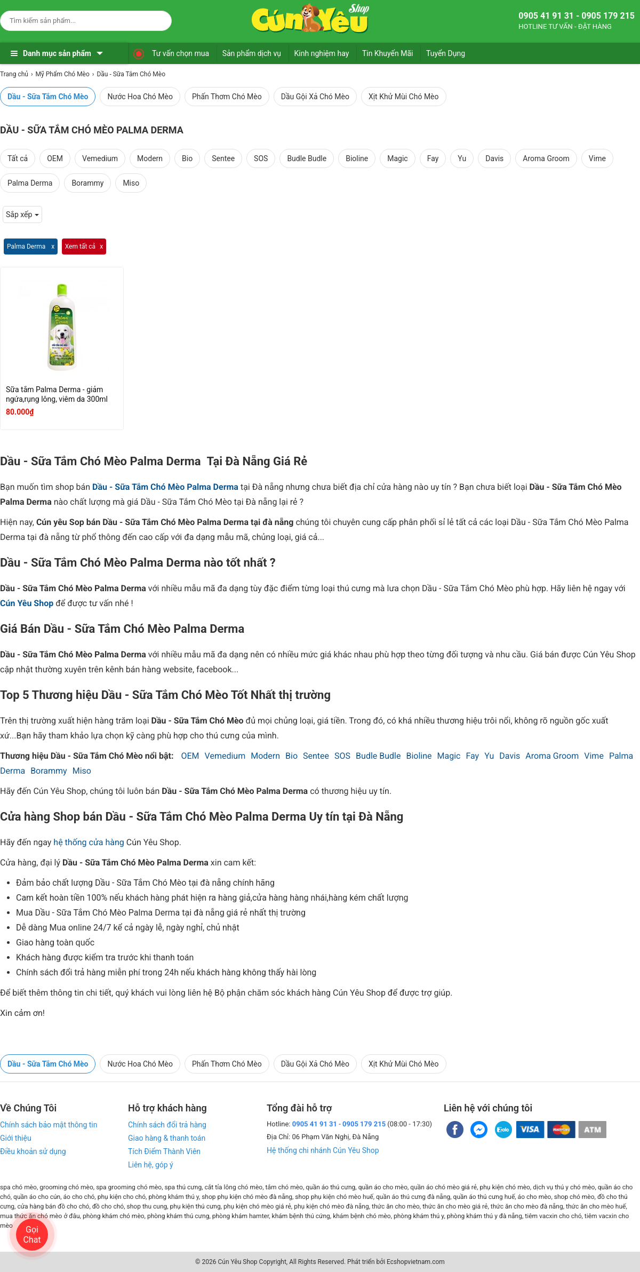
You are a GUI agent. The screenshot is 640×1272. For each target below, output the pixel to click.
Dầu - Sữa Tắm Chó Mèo (47, 96)
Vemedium (100, 158)
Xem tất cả (80, 246)
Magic (397, 158)
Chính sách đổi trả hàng (167, 1124)
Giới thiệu (15, 1138)
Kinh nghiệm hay (321, 53)
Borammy (87, 183)
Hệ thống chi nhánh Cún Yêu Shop (323, 1150)
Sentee (223, 158)
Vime (597, 158)
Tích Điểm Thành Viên (164, 1151)
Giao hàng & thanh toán (166, 1138)
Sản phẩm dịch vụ (251, 53)
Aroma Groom (546, 158)
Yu (462, 158)
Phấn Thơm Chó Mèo (227, 96)
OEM (55, 158)
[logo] (310, 18)
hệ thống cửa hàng (88, 842)
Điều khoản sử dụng (33, 1151)
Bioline (357, 158)
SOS (261, 158)
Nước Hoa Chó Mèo (139, 96)
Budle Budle (306, 158)
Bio (187, 158)
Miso (131, 183)
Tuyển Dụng (445, 53)
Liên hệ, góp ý (150, 1164)
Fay (433, 158)
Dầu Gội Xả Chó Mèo (315, 96)
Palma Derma (29, 183)
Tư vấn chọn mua (180, 53)
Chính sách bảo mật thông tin (49, 1124)
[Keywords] (75, 20)
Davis (494, 158)
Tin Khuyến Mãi (387, 53)
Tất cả (17, 158)
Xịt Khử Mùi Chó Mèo (404, 96)
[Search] (156, 19)
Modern (150, 158)
